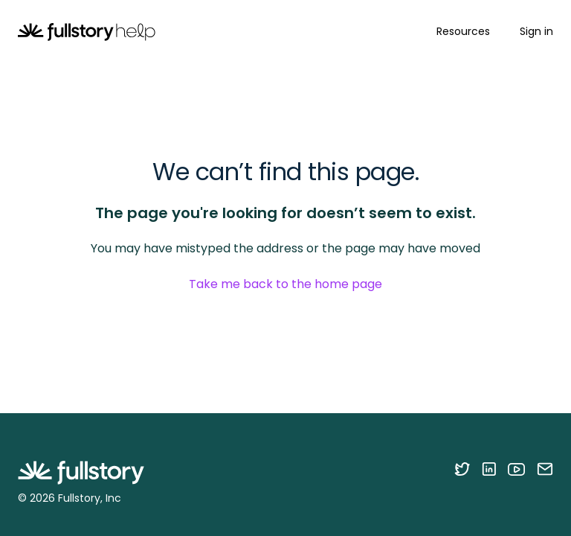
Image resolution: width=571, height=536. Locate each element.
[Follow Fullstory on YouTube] (516, 469)
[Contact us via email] (545, 469)
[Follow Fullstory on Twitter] (462, 469)
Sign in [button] (536, 31)
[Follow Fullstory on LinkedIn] (489, 469)
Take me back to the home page (285, 284)
